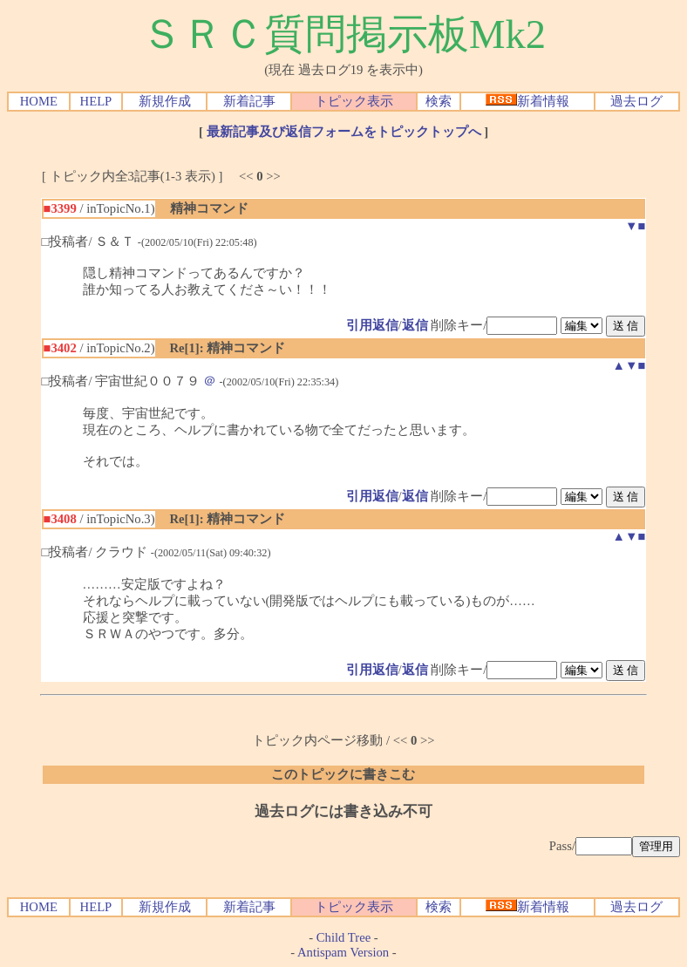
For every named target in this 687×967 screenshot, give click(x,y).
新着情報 (527, 101)
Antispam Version (343, 952)
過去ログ (636, 101)
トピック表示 (354, 101)
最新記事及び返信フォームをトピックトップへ (344, 132)
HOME (39, 101)
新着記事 (249, 101)
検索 (438, 101)
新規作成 (165, 101)
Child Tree (343, 937)
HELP (96, 101)
